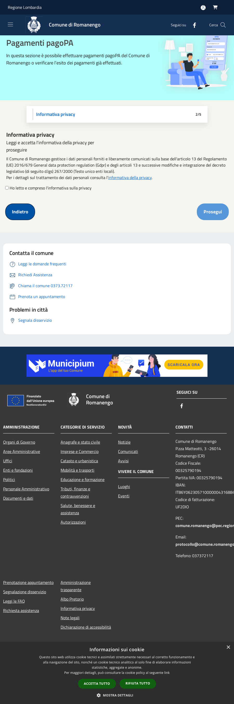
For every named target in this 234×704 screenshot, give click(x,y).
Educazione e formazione (83, 479)
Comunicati (128, 451)
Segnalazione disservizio (24, 592)
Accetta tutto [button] (97, 683)
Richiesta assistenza (21, 610)
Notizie (124, 442)
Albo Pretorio (72, 599)
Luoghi (124, 486)
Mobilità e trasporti (77, 470)
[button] (117, 695)
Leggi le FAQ (14, 601)
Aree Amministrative (21, 451)
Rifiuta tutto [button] (138, 683)
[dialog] (117, 673)
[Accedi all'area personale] (203, 8)
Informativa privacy (78, 608)
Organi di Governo (19, 442)
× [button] (228, 647)
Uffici (7, 461)
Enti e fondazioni (18, 470)
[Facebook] (192, 24)
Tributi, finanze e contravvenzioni (75, 492)
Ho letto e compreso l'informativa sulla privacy (51, 188)
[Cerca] (223, 25)
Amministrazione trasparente (76, 586)
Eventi (123, 496)
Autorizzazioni (73, 522)
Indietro (20, 211)
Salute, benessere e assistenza (78, 509)
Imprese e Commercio (80, 451)
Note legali (70, 618)
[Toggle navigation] (10, 24)
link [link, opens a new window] (167, 672)
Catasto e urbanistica (79, 461)
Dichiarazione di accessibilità (86, 627)
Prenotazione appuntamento (28, 582)
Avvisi (123, 461)
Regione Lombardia (25, 7)
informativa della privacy (130, 177)
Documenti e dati (18, 498)
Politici (9, 479)
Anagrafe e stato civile (80, 442)
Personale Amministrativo (26, 489)
